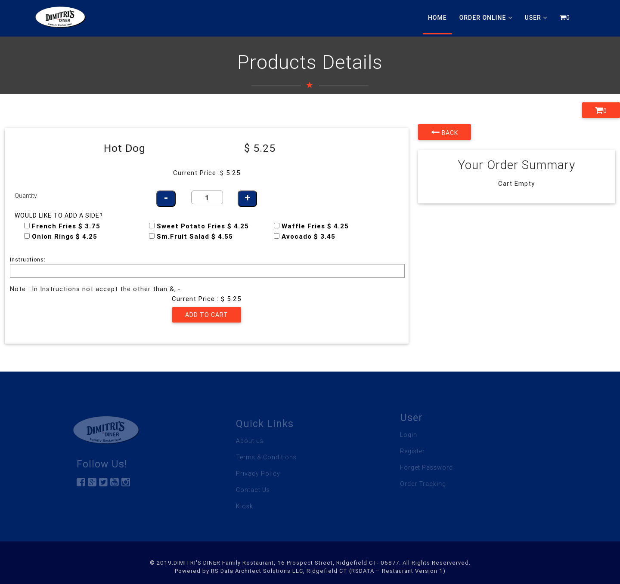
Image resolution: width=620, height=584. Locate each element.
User (536, 17)
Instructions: (28, 259)
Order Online (485, 17)
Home (437, 17)
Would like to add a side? (59, 215)
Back (444, 132)
